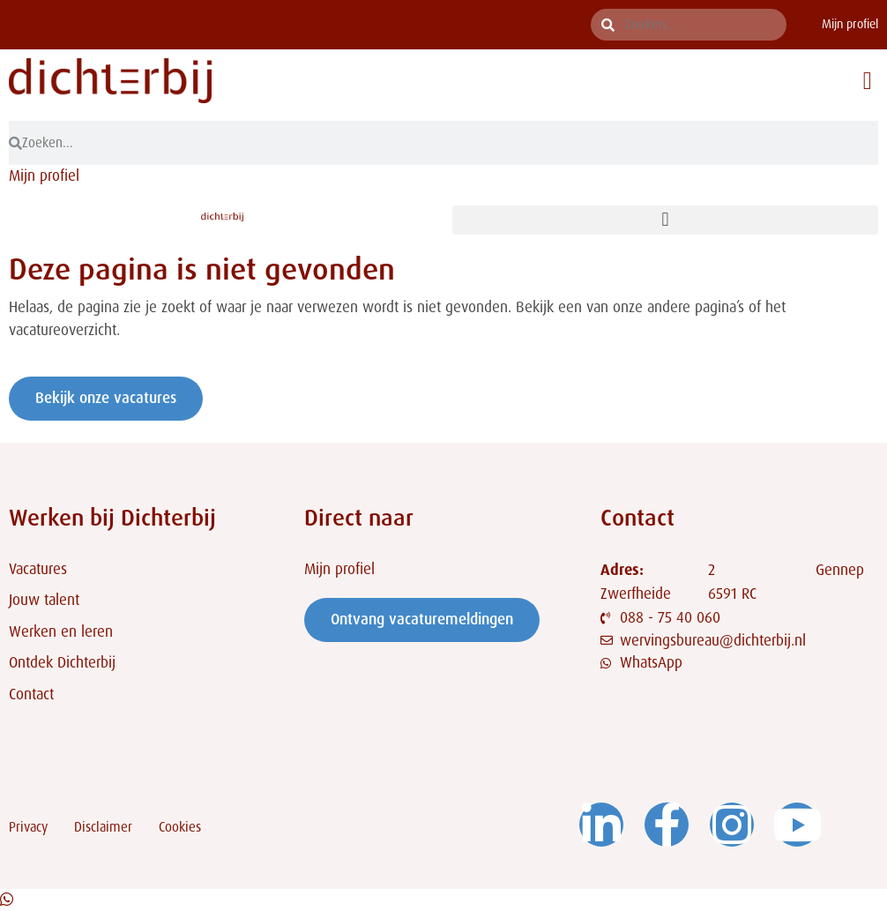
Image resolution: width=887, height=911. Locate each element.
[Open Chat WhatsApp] (6, 899)
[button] (867, 81)
